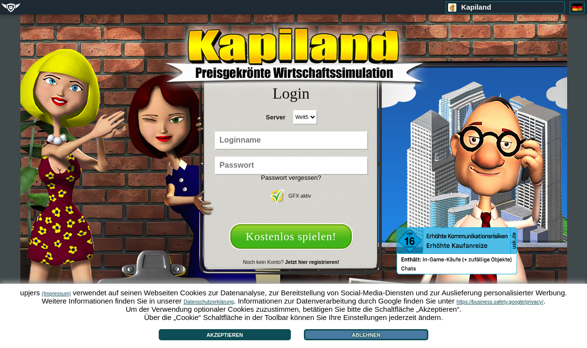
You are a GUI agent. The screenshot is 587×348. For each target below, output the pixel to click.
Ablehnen (366, 335)
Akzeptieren (225, 335)
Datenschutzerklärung (208, 301)
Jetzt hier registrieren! (312, 262)
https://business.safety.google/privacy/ (499, 301)
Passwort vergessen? (291, 177)
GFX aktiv (291, 196)
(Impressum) (56, 293)
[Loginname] (291, 140)
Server (275, 117)
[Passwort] (291, 165)
